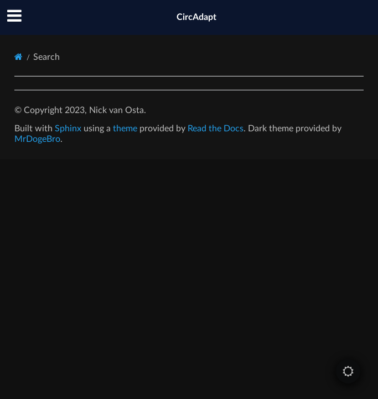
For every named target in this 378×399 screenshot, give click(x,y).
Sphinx (68, 128)
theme (125, 128)
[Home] (18, 57)
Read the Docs (216, 128)
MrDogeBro (37, 139)
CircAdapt (196, 17)
